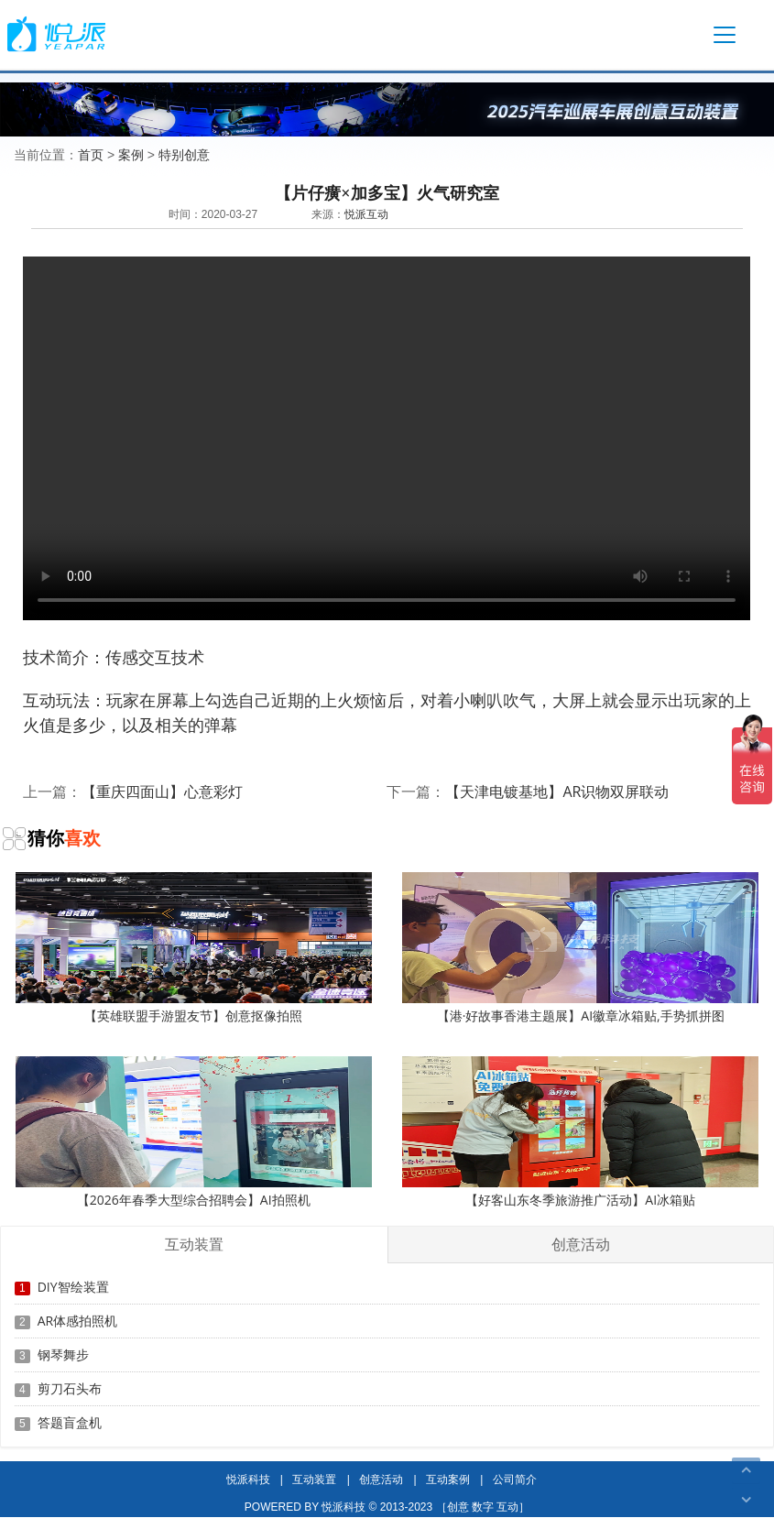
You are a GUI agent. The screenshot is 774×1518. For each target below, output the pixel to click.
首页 (91, 154)
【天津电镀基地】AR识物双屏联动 (557, 791)
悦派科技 (248, 1479)
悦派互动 (366, 214)
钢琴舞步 (63, 1354)
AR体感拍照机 (78, 1320)
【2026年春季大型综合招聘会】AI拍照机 (194, 1132)
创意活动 (381, 1479)
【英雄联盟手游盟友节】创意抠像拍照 (194, 948)
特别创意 (184, 154)
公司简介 (515, 1479)
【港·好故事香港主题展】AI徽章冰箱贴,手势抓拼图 (580, 948)
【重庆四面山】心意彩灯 (162, 791)
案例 (131, 154)
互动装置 (314, 1479)
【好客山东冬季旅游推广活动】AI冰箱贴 (580, 1132)
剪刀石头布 (70, 1388)
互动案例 (448, 1479)
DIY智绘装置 (73, 1286)
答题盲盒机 (70, 1422)
